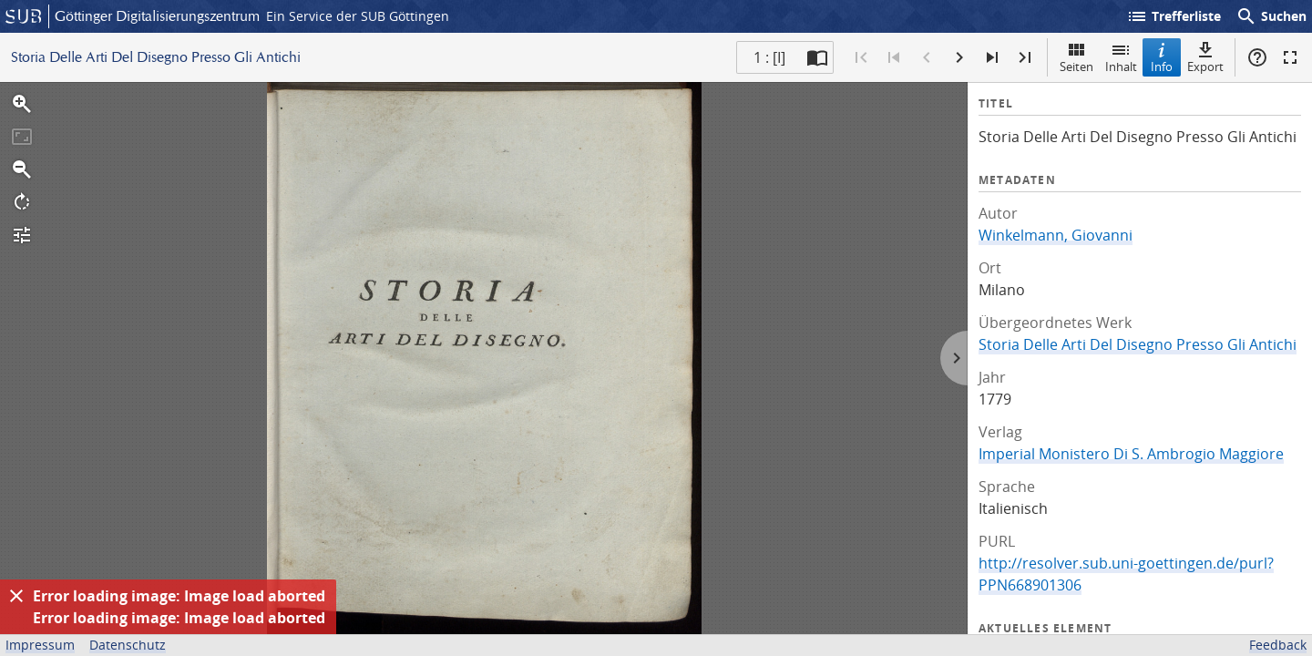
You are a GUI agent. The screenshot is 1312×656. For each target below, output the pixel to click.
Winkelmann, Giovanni (1056, 235)
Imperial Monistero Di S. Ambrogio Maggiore (1131, 454)
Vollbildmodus (1290, 57)
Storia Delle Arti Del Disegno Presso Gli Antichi (1138, 344)
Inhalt (1121, 57)
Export (1205, 57)
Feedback (1278, 644)
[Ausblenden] (16, 595)
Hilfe (1257, 57)
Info (1162, 57)
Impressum (40, 644)
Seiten (1076, 57)
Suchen (1271, 16)
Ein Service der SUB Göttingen (357, 16)
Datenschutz (127, 644)
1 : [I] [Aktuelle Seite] (769, 57)
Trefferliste (1173, 16)
